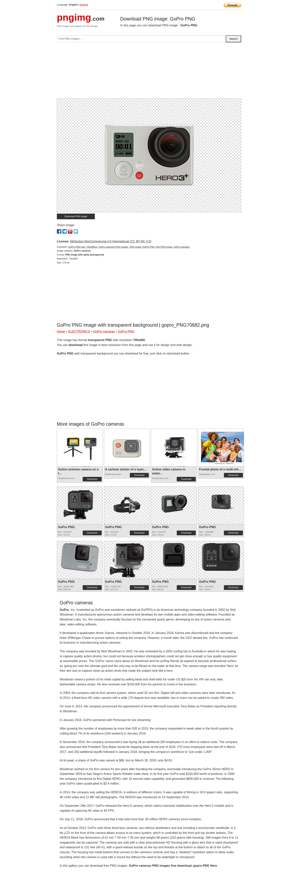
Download (92, 479)
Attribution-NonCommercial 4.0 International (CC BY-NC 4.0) (110, 241)
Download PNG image (76, 216)
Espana (84, 4)
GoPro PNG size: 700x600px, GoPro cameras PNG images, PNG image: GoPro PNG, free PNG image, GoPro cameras (128, 247)
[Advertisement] (149, 71)
